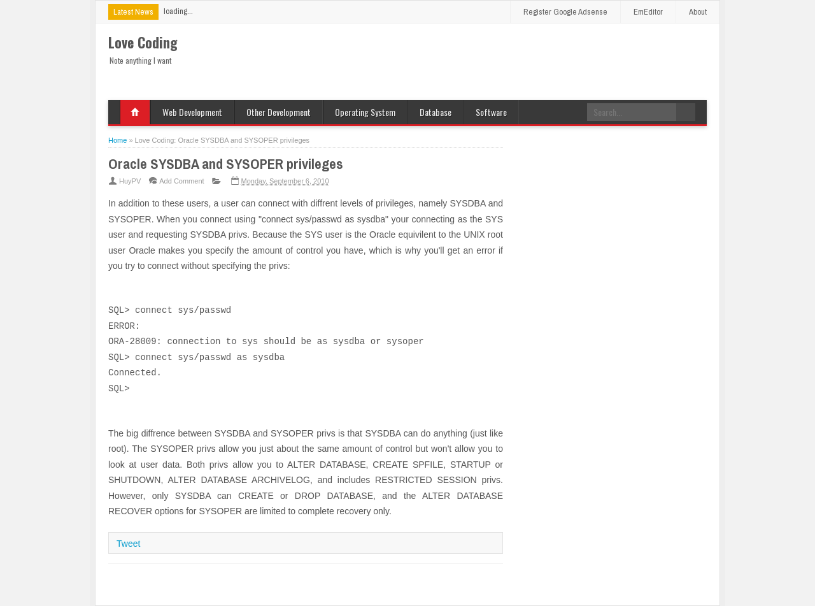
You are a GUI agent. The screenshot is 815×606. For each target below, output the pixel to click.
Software (491, 112)
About (698, 11)
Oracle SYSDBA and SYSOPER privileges (225, 163)
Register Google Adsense (565, 11)
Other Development (278, 112)
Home (135, 112)
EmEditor (648, 11)
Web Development (192, 112)
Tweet (128, 543)
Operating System (365, 112)
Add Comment (181, 181)
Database (435, 112)
